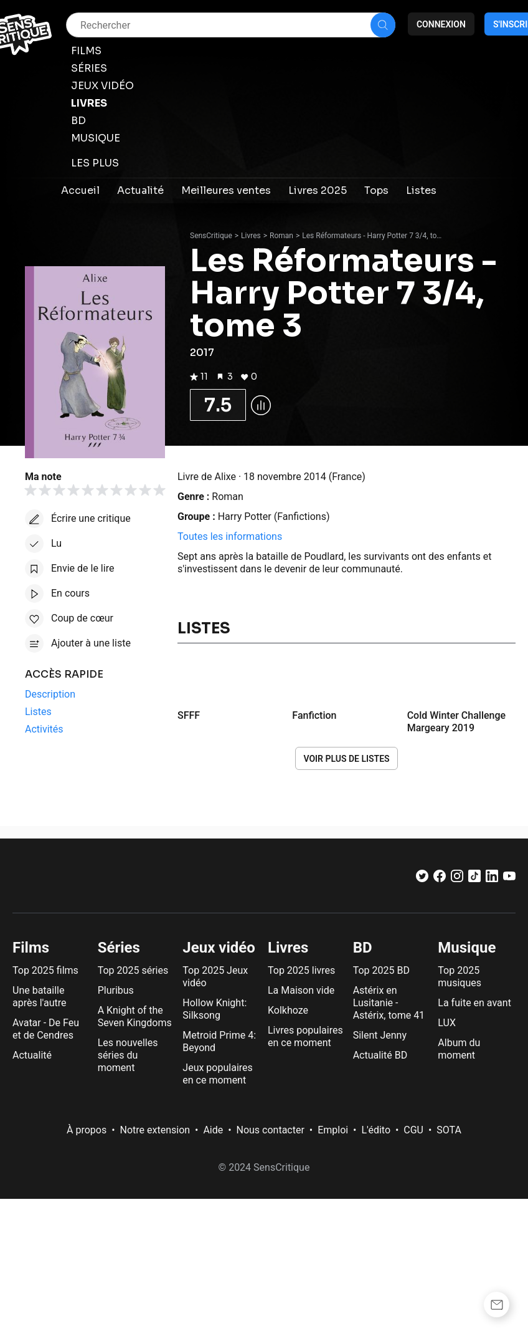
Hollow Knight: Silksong (214, 1009)
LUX (447, 1023)
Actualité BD (380, 1055)
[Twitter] (422, 878)
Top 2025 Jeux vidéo (215, 976)
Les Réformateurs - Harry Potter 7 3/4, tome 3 (373, 235)
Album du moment (459, 1049)
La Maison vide (301, 990)
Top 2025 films (45, 970)
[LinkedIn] (492, 878)
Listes (203, 628)
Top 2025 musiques (459, 976)
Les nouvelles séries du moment (128, 1055)
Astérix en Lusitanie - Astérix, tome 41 (389, 1002)
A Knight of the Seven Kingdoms (135, 1016)
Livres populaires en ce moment (305, 1036)
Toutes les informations (229, 536)
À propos (86, 1130)
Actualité (32, 1055)
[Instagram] (457, 878)
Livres (251, 235)
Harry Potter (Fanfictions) (274, 516)
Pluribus (116, 990)
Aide (213, 1130)
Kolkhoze (288, 1010)
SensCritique (211, 235)
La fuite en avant (474, 1003)
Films (30, 947)
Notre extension (155, 1130)
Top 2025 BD (381, 970)
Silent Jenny (380, 1035)
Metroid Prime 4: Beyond (219, 1041)
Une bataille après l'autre (39, 996)
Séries (119, 947)
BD (362, 947)
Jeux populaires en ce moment (217, 1074)
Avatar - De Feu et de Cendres (45, 1029)
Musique (467, 947)
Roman (281, 235)
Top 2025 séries (133, 970)
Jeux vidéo (218, 947)
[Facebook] (439, 878)
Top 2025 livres (301, 970)
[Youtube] (509, 878)
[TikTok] (474, 878)
